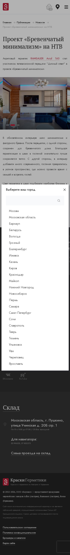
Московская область (22, 217)
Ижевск (14, 255)
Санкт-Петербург (20, 313)
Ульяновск (15, 344)
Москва (14, 211)
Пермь (13, 300)
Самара (14, 306)
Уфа (11, 351)
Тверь (12, 332)
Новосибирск (18, 294)
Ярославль (16, 364)
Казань (13, 262)
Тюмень (14, 338)
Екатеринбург (18, 249)
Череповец (16, 357)
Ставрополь (16, 325)
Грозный (14, 243)
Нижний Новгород (21, 287)
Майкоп (14, 281)
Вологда (14, 236)
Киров (13, 268)
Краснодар (16, 274)
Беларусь (15, 230)
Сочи (12, 319)
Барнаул (14, 224)
